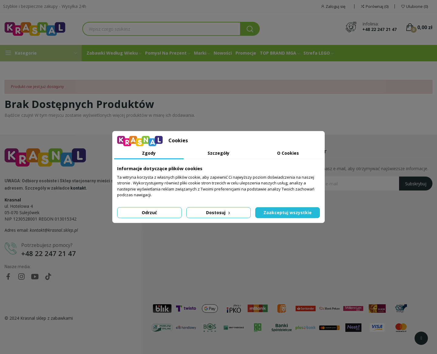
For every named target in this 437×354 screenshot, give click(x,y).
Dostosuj (218, 212)
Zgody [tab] (149, 153)
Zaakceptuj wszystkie (287, 212)
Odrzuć (149, 212)
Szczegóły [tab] (218, 153)
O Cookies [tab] (288, 153)
